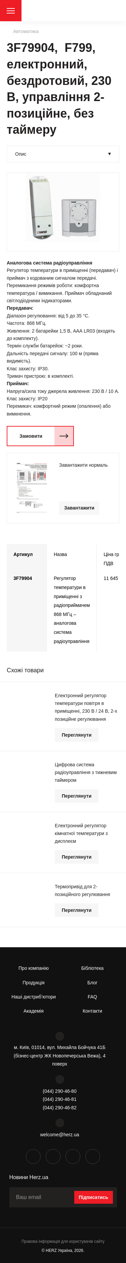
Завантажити (79, 508)
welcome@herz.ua (59, 1134)
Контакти (92, 1011)
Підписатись (93, 1197)
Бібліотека (92, 968)
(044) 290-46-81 (59, 1099)
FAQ (92, 996)
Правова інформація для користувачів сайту (63, 1241)
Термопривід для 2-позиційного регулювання (82, 890)
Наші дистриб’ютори (33, 996)
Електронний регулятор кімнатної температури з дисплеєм (81, 833)
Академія (34, 1011)
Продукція (33, 982)
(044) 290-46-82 (59, 1107)
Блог (92, 982)
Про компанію (33, 968)
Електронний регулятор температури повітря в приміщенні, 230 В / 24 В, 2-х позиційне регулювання (86, 707)
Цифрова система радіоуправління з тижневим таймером (86, 772)
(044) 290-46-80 (59, 1091)
